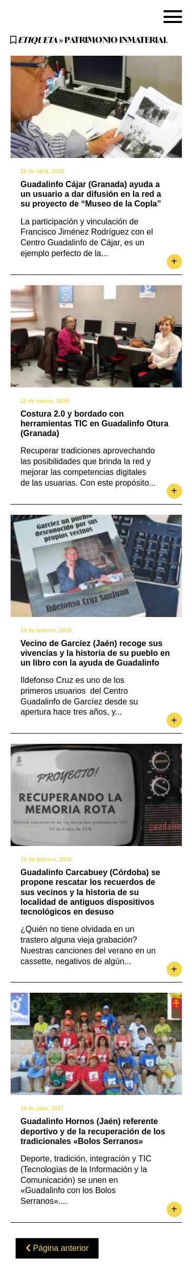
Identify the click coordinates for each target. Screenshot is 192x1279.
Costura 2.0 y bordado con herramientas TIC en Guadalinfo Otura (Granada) (94, 423)
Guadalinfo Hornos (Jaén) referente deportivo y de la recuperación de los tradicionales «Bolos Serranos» (92, 1131)
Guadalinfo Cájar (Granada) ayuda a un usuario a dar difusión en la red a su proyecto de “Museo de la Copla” (90, 194)
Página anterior (57, 1248)
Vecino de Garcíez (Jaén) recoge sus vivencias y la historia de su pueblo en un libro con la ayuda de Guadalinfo (95, 653)
